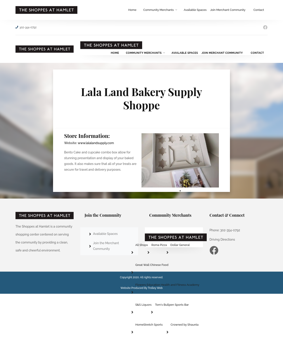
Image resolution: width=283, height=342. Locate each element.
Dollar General (180, 245)
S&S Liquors (143, 304)
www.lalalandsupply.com (96, 143)
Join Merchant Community (227, 10)
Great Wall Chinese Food (151, 265)
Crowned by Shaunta (184, 324)
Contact (258, 10)
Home (132, 10)
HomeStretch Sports (149, 324)
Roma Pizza (159, 245)
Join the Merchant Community (106, 246)
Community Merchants (160, 10)
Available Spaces (195, 10)
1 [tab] (180, 191)
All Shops (141, 245)
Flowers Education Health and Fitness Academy (167, 284)
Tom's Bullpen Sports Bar (172, 304)
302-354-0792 (27, 27)
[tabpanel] (180, 160)
